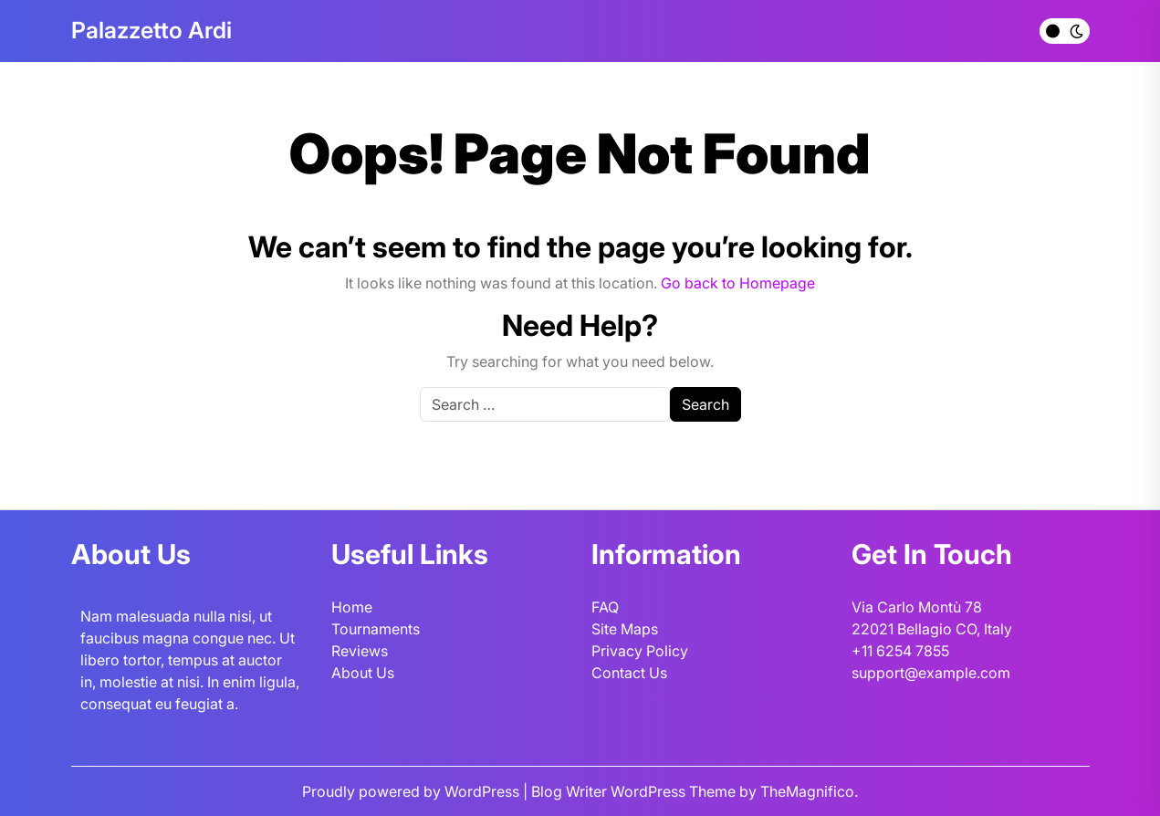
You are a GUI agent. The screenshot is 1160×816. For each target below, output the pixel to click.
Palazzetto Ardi (151, 30)
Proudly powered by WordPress (412, 791)
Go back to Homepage (738, 283)
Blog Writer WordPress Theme (635, 791)
